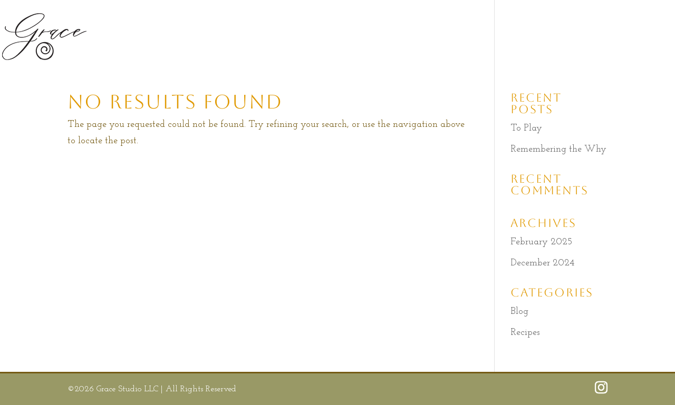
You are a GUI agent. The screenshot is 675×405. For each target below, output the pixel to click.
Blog (519, 312)
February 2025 (541, 242)
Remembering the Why (558, 149)
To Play (526, 128)
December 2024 (542, 263)
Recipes (525, 333)
